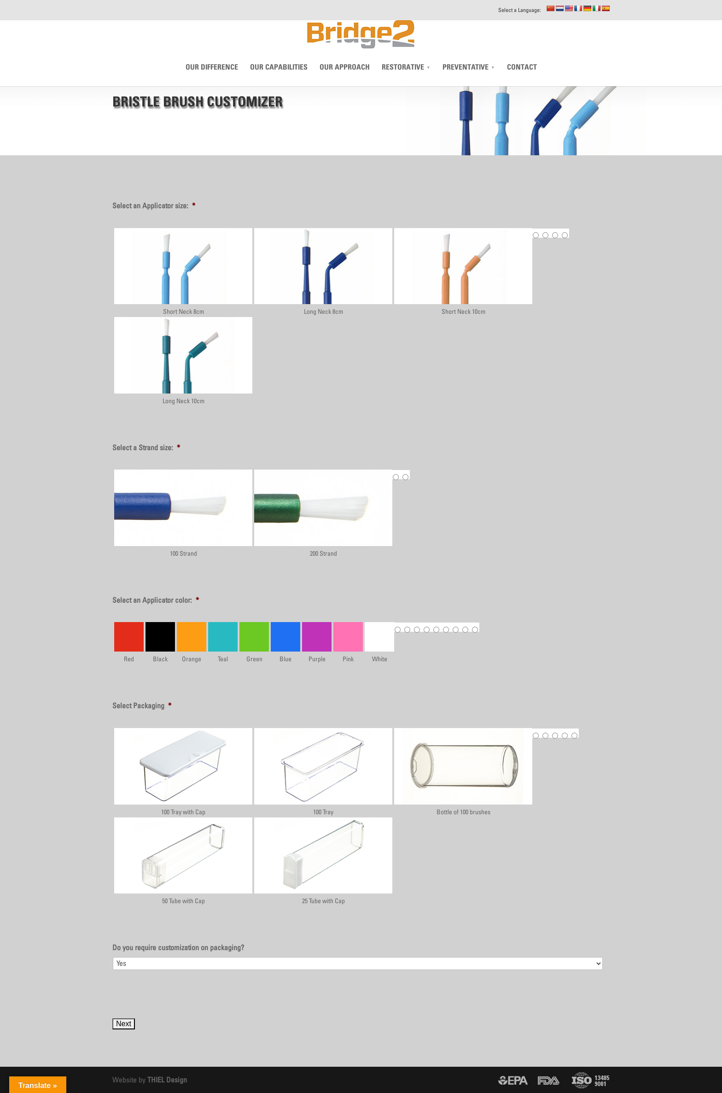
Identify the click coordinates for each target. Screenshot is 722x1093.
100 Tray (323, 771)
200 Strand (323, 513)
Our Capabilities (279, 80)
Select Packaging (141, 705)
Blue (285, 642)
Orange (191, 642)
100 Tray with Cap (183, 771)
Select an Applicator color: (155, 600)
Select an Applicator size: (153, 205)
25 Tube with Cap (323, 861)
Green (254, 642)
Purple (317, 642)
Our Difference (212, 80)
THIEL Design (167, 1079)
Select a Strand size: (146, 447)
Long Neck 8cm (323, 271)
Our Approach (345, 80)
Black (160, 642)
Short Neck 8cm (183, 271)
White (379, 642)
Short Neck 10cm (463, 271)
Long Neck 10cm (183, 360)
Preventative (466, 80)
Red (129, 642)
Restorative (403, 80)
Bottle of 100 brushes (463, 771)
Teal (223, 642)
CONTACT (522, 80)
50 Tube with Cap (183, 861)
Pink (348, 642)
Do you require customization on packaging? (178, 947)
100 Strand (183, 513)
